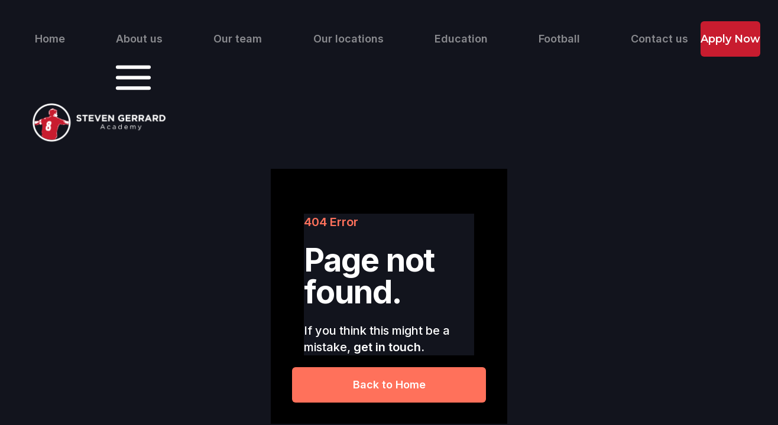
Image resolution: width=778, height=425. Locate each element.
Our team (237, 39)
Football (559, 39)
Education (461, 39)
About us (139, 39)
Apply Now (730, 38)
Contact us (659, 39)
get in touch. (389, 347)
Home (50, 39)
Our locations (348, 39)
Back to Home (389, 384)
